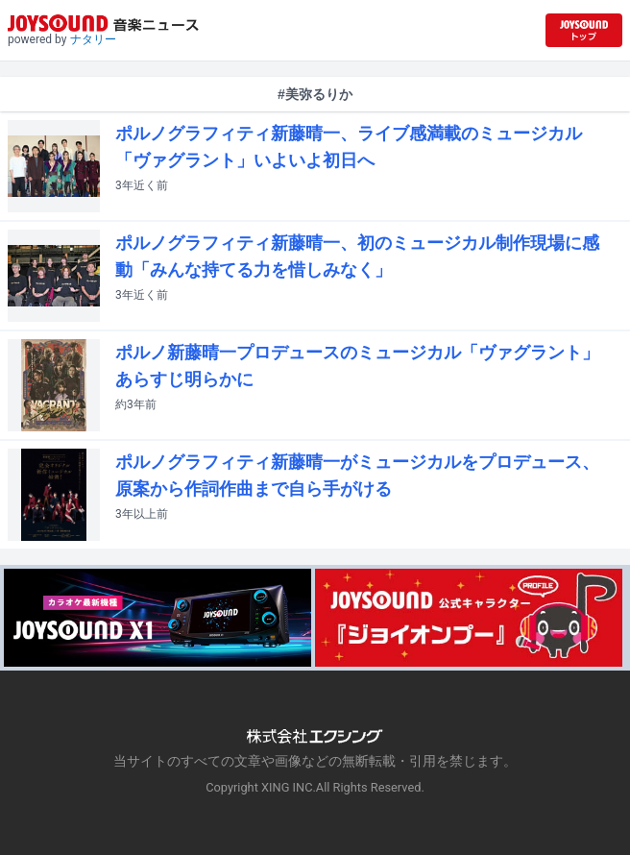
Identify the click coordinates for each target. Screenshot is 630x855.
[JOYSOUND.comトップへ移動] (583, 30)
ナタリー (93, 39)
